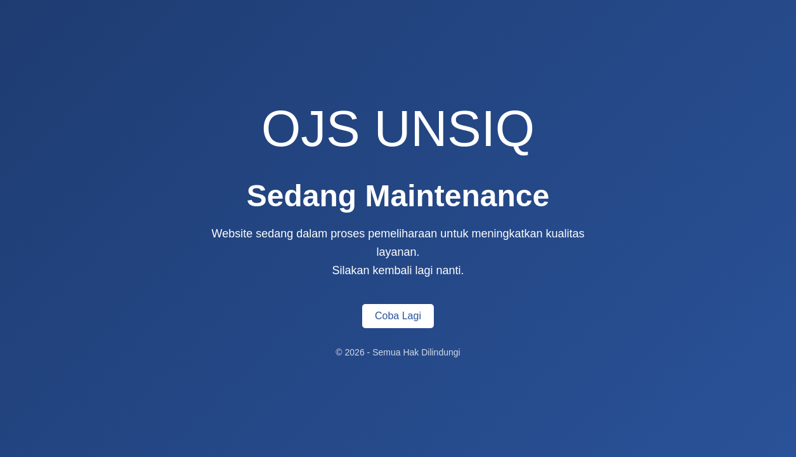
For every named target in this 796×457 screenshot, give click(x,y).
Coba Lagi (398, 315)
